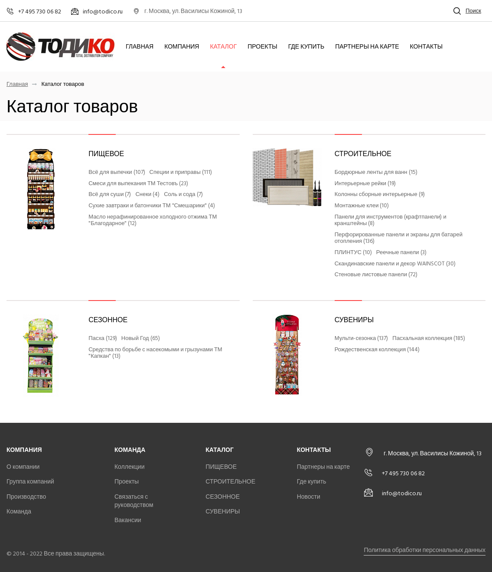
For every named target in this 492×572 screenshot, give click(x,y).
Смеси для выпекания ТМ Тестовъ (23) (138, 183)
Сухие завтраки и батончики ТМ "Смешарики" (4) (151, 206)
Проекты (262, 47)
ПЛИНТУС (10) (353, 252)
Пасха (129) (102, 338)
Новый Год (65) (140, 338)
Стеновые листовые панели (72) (376, 274)
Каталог (223, 47)
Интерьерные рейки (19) (365, 183)
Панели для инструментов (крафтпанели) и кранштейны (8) (390, 220)
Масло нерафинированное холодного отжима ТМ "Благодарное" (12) (152, 220)
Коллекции (129, 467)
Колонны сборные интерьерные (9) (380, 194)
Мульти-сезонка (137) (361, 338)
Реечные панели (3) (401, 252)
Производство (26, 497)
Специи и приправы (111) (181, 172)
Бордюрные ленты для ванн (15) (376, 172)
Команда (19, 511)
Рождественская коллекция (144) (377, 349)
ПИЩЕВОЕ (106, 154)
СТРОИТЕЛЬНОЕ (363, 154)
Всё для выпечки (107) (116, 172)
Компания (181, 47)
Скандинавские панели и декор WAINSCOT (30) (395, 264)
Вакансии (127, 520)
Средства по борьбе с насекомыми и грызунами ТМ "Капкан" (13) (155, 353)
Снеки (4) (147, 194)
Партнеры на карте (367, 47)
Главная (139, 47)
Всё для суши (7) (109, 194)
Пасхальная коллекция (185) (428, 338)
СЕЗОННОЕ (107, 320)
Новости (308, 497)
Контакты (426, 47)
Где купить (306, 47)
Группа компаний (30, 482)
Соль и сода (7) (183, 194)
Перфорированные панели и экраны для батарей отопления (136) (399, 238)
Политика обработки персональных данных (424, 550)
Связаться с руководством (133, 501)
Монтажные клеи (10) (362, 206)
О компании (23, 467)
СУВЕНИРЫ (354, 320)
